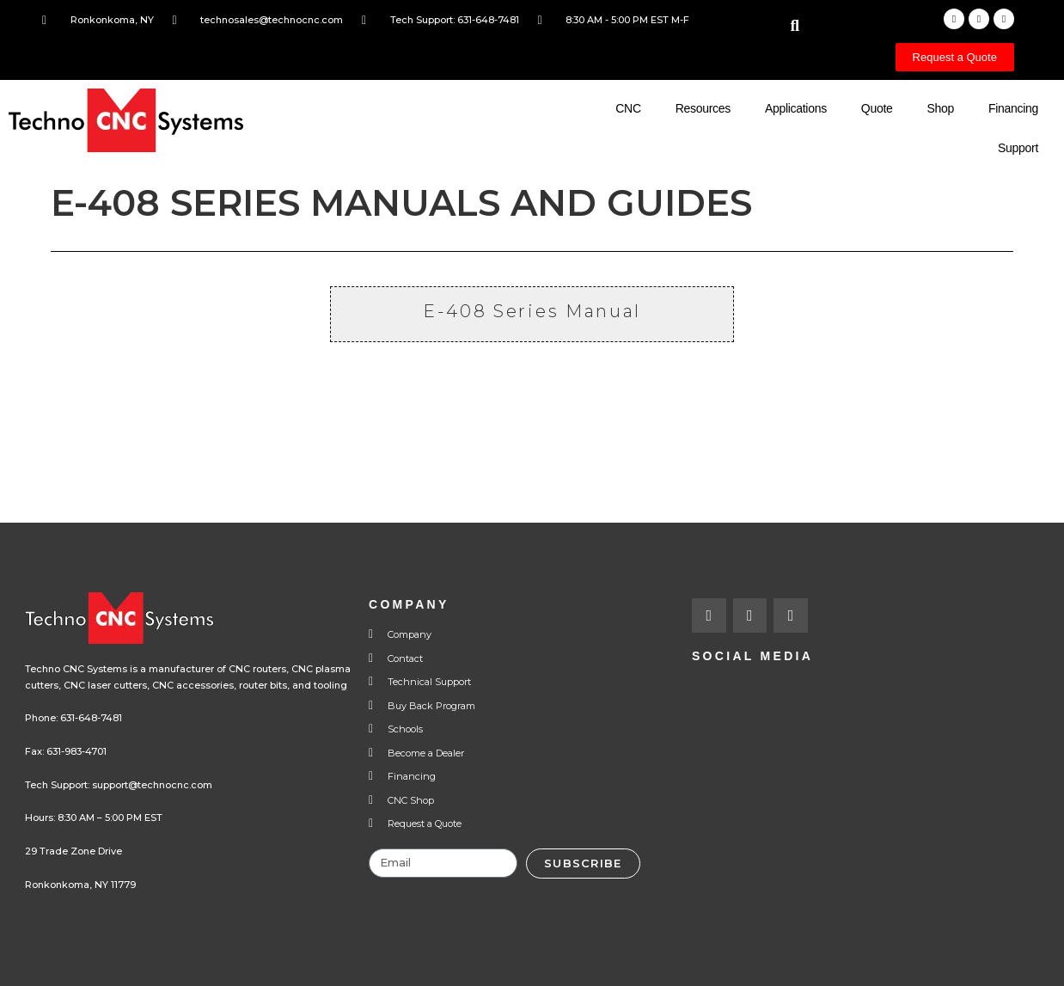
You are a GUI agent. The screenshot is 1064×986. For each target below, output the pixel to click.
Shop (940, 108)
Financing (1013, 108)
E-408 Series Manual (532, 311)
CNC (627, 108)
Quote (877, 108)
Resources (703, 108)
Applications (796, 108)
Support (1018, 148)
